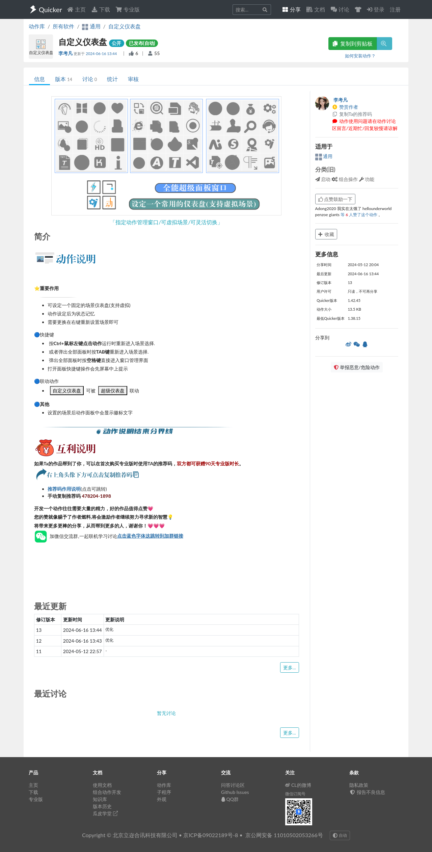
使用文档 (102, 785)
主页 (76, 9)
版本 (63, 79)
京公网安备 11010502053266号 (284, 835)
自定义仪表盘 (124, 26)
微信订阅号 (295, 793)
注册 (395, 9)
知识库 (100, 799)
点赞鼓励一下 (335, 199)
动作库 (37, 26)
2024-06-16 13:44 (102, 53)
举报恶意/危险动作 (357, 367)
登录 (375, 9)
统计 (112, 79)
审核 (133, 79)
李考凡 (66, 53)
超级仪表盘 (113, 390)
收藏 (326, 234)
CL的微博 (298, 785)
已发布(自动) (142, 43)
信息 (39, 79)
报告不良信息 (367, 792)
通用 (324, 156)
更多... (289, 667)
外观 (161, 799)
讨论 (89, 79)
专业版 (127, 9)
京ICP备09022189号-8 (210, 835)
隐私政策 (358, 785)
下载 (100, 9)
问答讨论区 (233, 785)
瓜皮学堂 (105, 813)
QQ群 (230, 799)
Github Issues (235, 792)
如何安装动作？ (360, 55)
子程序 (164, 792)
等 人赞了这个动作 (359, 214)
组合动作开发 (107, 792)
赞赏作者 (345, 107)
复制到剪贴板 (353, 43)
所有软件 (63, 26)
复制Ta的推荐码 (352, 114)
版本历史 (102, 806)
